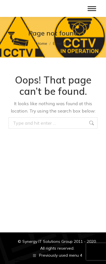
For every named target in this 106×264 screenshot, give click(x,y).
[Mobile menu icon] (92, 8)
